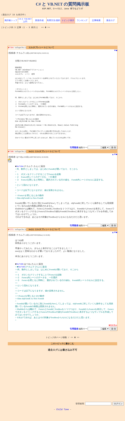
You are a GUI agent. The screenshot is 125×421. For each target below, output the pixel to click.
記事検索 (96, 20)
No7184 (19, 174)
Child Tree (62, 417)
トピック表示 (68, 20)
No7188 (19, 272)
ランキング (82, 20)
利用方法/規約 (53, 20)
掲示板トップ (11, 20)
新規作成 (39, 20)
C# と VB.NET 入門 (25, 20)
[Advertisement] (62, 38)
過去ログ (110, 20)
